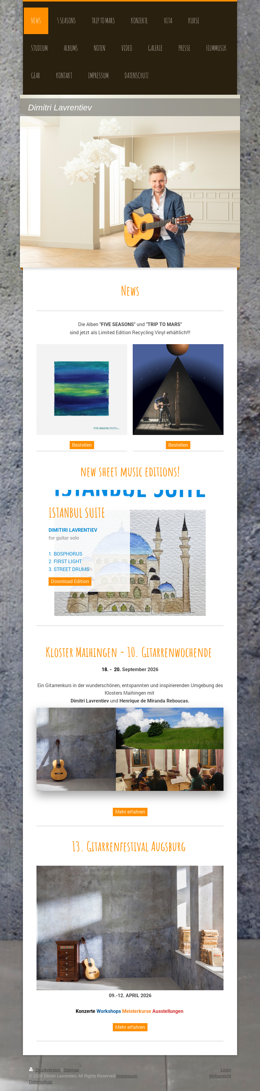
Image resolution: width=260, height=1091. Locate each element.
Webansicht (220, 1076)
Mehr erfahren (130, 811)
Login (226, 1069)
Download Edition (70, 581)
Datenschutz (40, 1082)
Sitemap (71, 1069)
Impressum (126, 1076)
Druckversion (45, 1069)
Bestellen (82, 445)
